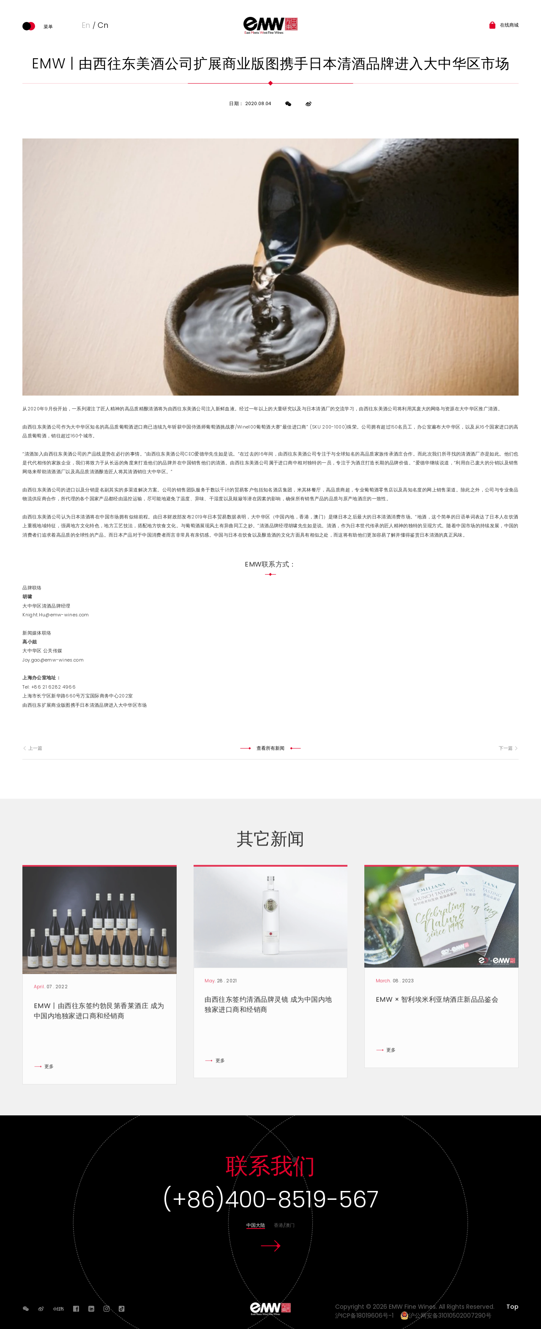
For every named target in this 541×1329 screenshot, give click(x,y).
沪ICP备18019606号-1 (367, 1315)
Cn (103, 25)
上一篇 (32, 748)
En (86, 25)
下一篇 (508, 748)
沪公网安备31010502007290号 (446, 1315)
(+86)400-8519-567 (270, 1199)
